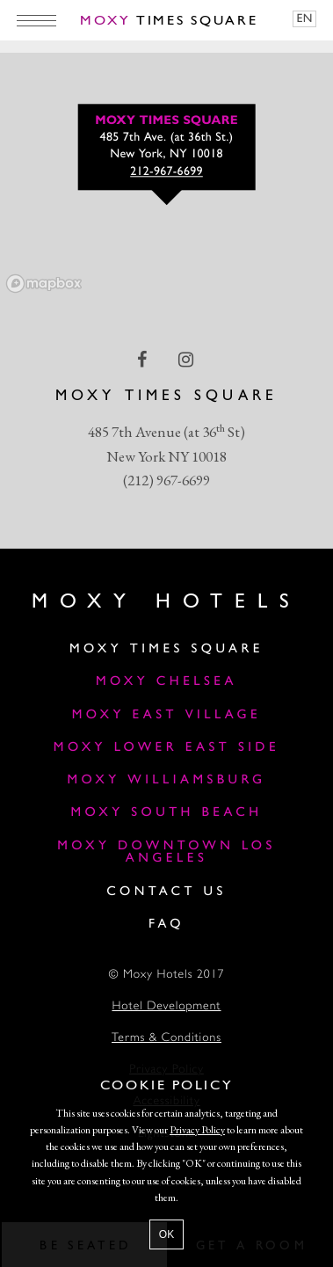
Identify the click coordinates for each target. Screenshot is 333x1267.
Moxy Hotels (166, 602)
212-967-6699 (166, 172)
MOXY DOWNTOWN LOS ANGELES (166, 853)
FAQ (166, 924)
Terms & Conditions (166, 1039)
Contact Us (166, 892)
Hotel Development (166, 1007)
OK (166, 1234)
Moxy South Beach (166, 812)
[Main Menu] (36, 20)
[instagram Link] (187, 359)
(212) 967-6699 (166, 480)
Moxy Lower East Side (166, 747)
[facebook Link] (143, 359)
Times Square (168, 21)
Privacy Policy (197, 1130)
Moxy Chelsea (166, 681)
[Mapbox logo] (44, 283)
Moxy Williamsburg (166, 780)
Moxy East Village (166, 715)
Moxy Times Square (166, 649)
